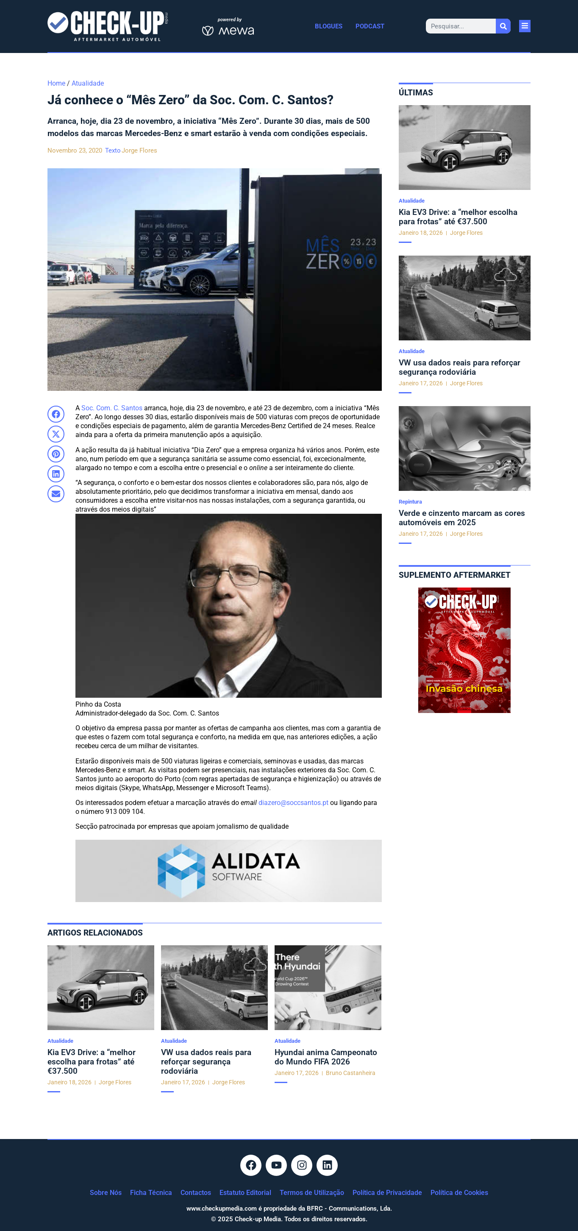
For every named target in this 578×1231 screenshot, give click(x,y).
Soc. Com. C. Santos (111, 408)
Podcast (370, 26)
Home (56, 83)
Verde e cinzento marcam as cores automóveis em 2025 (462, 517)
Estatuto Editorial (245, 1193)
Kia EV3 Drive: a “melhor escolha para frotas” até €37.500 (91, 1061)
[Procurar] (503, 26)
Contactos (196, 1193)
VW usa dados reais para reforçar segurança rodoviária (206, 1061)
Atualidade (88, 83)
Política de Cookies (459, 1193)
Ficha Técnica (151, 1193)
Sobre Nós (106, 1193)
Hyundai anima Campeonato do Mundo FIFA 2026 (326, 1057)
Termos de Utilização (312, 1193)
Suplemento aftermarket (455, 575)
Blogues (328, 26)
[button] (55, 414)
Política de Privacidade (387, 1193)
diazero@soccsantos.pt (293, 803)
